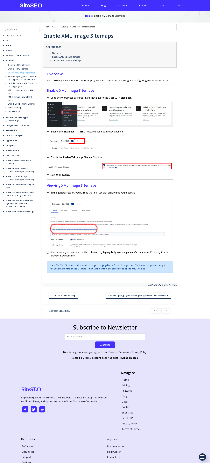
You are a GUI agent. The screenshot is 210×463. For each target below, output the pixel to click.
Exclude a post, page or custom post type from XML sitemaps (27, 75)
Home (88, 15)
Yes (187, 323)
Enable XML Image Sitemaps (21, 69)
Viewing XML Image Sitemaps (79, 57)
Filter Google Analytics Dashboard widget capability (26, 155)
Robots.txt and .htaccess (18, 52)
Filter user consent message (20, 190)
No (198, 323)
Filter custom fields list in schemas (23, 148)
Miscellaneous (13, 138)
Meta (8, 42)
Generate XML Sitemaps (19, 62)
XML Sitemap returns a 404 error (23, 87)
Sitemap (10, 57)
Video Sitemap (14, 98)
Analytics (10, 133)
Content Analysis (14, 123)
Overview (69, 50)
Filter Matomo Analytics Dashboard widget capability (27, 163)
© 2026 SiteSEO (105, 456)
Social (9, 47)
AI (7, 37)
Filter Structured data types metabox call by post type (26, 176)
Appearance (11, 128)
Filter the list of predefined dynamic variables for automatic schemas (24, 184)
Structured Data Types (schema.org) (24, 108)
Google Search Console (17, 113)
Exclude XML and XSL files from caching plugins (26, 82)
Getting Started (14, 32)
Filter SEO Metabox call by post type (23, 169)
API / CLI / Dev (12, 143)
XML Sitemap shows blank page (22, 91)
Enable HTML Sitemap (18, 66)
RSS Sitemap (14, 102)
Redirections (12, 118)
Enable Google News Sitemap (22, 95)
